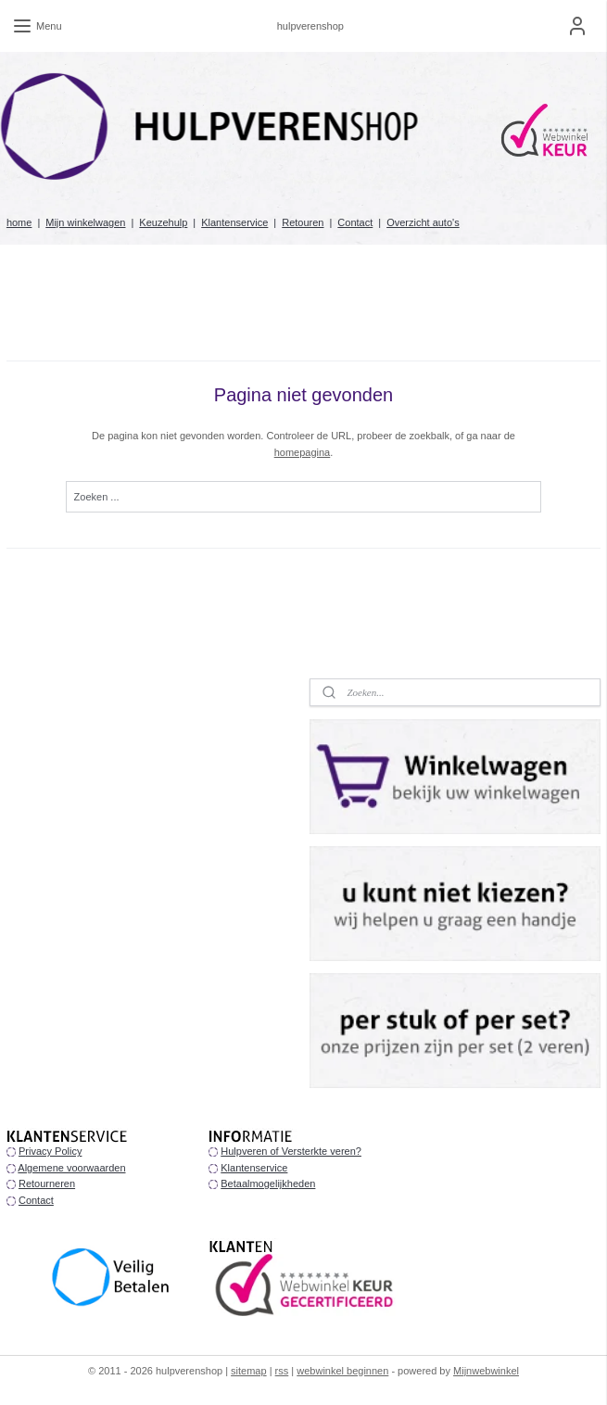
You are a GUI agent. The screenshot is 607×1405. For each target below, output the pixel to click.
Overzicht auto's (423, 222)
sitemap (249, 1370)
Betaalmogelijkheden (268, 1183)
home (19, 222)
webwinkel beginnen (342, 1370)
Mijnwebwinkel (486, 1370)
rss (282, 1370)
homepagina (302, 452)
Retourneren (47, 1183)
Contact (355, 222)
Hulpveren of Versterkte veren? (291, 1151)
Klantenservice (234, 222)
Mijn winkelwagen (85, 222)
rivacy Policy (53, 1151)
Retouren (302, 222)
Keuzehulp (163, 222)
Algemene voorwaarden (71, 1167)
